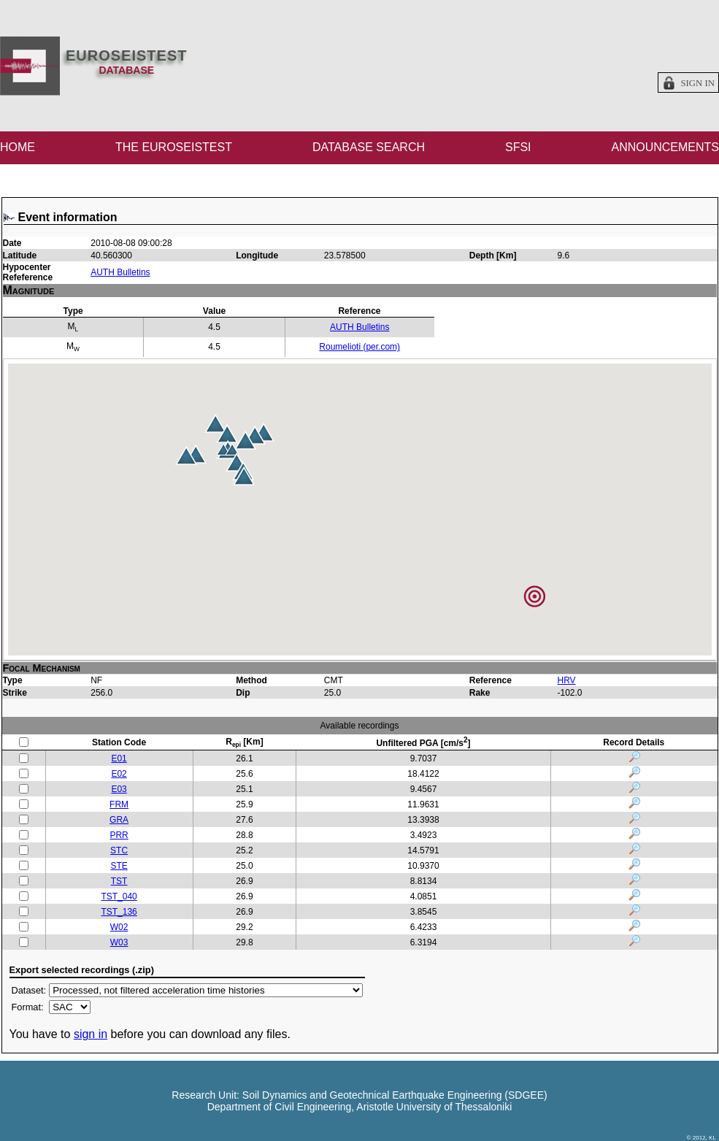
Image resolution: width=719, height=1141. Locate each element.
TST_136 (119, 912)
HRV (566, 680)
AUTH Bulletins (120, 272)
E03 (118, 789)
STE (118, 866)
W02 (119, 927)
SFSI (518, 147)
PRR (118, 835)
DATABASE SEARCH (368, 147)
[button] (245, 440)
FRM (118, 804)
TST (119, 881)
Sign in (697, 83)
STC (119, 850)
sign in (90, 1034)
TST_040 (119, 896)
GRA (118, 820)
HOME (17, 147)
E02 (118, 774)
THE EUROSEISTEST (173, 147)
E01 (118, 758)
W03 (119, 942)
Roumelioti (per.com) (359, 347)
